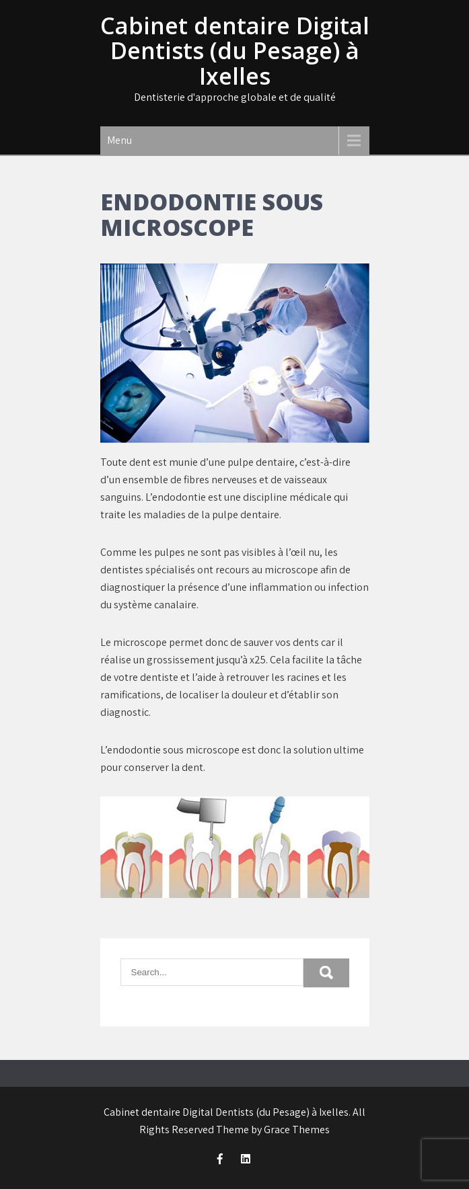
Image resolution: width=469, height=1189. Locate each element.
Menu (119, 140)
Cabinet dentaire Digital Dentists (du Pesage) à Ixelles (234, 50)
